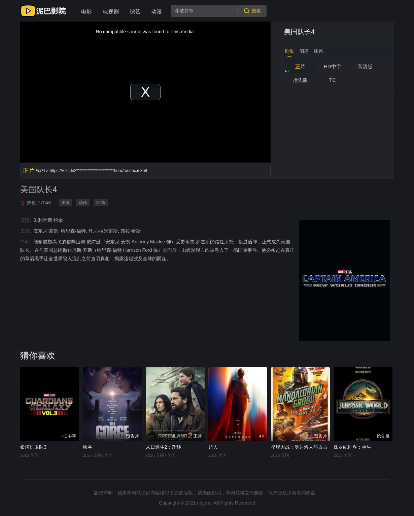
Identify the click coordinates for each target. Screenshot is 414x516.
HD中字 (332, 66)
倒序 (304, 51)
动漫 (156, 11)
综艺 (135, 11)
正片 (300, 66)
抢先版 (300, 80)
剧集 (289, 51)
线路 (318, 51)
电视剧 (111, 11)
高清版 (365, 66)
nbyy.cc (204, 503)
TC (332, 80)
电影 (86, 11)
